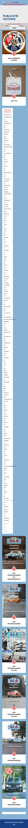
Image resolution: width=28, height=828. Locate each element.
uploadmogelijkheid (10, 500)
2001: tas (14, 101)
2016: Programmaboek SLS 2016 (14, 714)
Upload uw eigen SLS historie (6, 528)
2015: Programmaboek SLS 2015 (14, 668)
